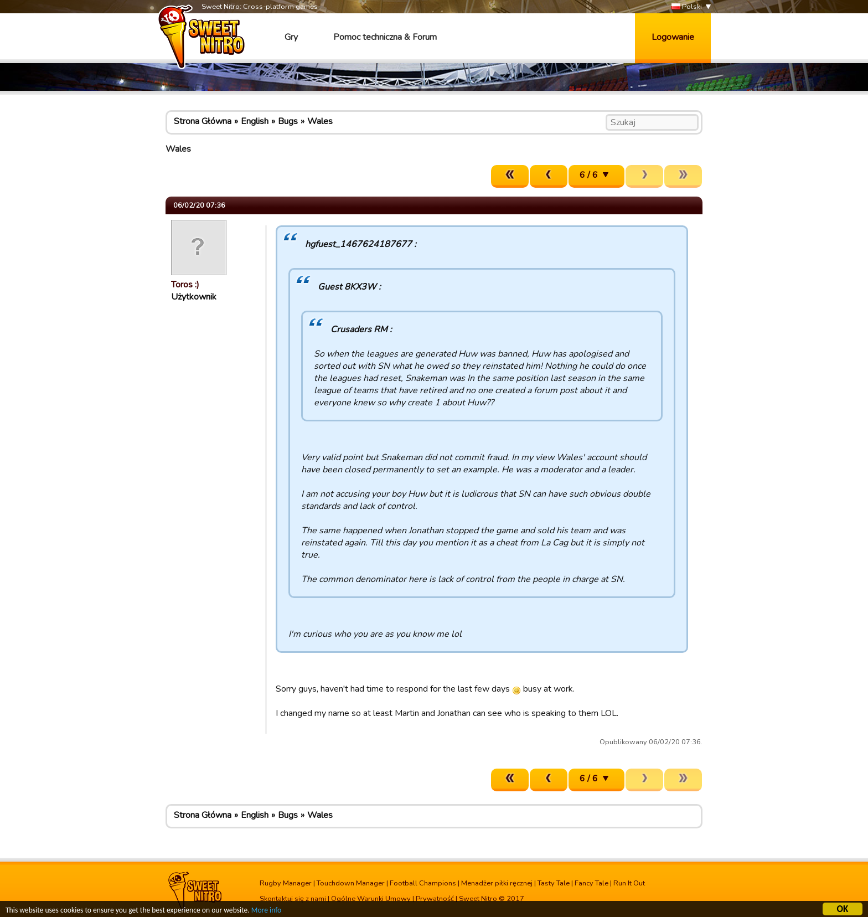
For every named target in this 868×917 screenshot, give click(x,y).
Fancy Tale (591, 883)
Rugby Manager (286, 883)
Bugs (288, 121)
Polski (686, 7)
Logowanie (673, 37)
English (254, 121)
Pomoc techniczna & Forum (385, 37)
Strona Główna (202, 121)
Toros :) (185, 285)
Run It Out (629, 883)
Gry (291, 37)
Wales (320, 121)
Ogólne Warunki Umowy (371, 899)
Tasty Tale (554, 883)
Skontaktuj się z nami (293, 899)
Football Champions (423, 883)
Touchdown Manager (351, 883)
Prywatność (435, 899)
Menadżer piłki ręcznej (497, 883)
